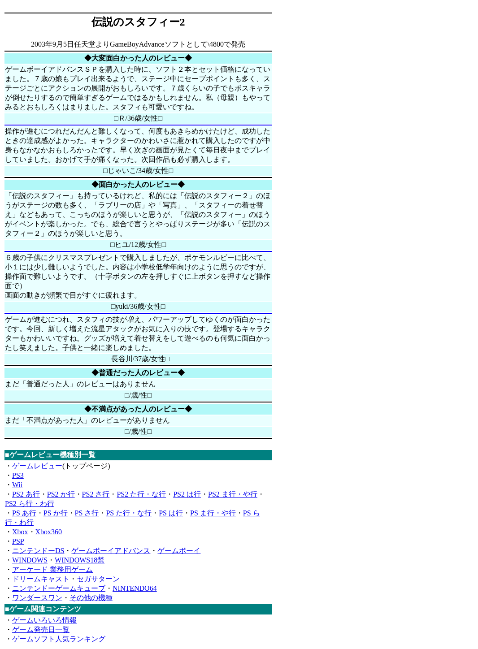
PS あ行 (24, 513)
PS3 (18, 475)
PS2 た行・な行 (141, 494)
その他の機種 (91, 597)
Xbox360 (48, 532)
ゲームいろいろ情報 (44, 620)
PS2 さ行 (96, 494)
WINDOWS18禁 (79, 560)
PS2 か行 (61, 494)
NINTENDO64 (135, 588)
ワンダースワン (37, 597)
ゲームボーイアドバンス (110, 550)
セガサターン (98, 579)
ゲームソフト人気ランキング (58, 639)
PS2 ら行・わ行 (29, 503)
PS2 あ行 (26, 494)
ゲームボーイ (178, 550)
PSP (18, 541)
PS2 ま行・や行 (232, 494)
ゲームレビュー (37, 466)
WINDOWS (30, 560)
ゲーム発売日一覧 (41, 629)
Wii (17, 485)
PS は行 (171, 513)
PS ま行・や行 (213, 513)
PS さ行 (87, 513)
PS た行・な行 (129, 513)
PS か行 (55, 513)
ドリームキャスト (41, 579)
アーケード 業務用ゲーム (52, 569)
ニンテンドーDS (38, 550)
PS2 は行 (187, 494)
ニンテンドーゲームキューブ (58, 588)
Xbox (20, 532)
